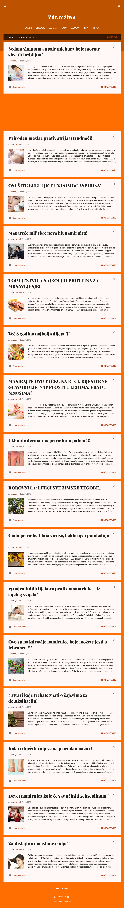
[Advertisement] (62, 112)
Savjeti (28, 28)
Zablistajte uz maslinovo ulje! (38, 843)
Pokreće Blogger (62, 897)
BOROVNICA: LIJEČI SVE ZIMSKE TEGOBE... (55, 488)
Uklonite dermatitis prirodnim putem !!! (49, 440)
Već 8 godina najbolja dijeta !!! (39, 334)
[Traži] (119, 6)
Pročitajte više (108, 87)
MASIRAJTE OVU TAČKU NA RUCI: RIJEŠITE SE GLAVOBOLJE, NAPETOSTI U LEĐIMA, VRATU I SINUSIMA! (58, 387)
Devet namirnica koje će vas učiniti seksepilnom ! (58, 796)
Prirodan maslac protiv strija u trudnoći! (50, 138)
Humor (64, 28)
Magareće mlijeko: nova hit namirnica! (48, 233)
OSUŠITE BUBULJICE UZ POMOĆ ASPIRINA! (55, 185)
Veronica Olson (67, 901)
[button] (114, 48)
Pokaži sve (112, 37)
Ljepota (52, 28)
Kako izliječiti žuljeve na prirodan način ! (50, 748)
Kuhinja (95, 28)
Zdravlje (40, 28)
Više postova (62, 889)
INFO (86, 28)
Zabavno (75, 28)
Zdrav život (62, 17)
